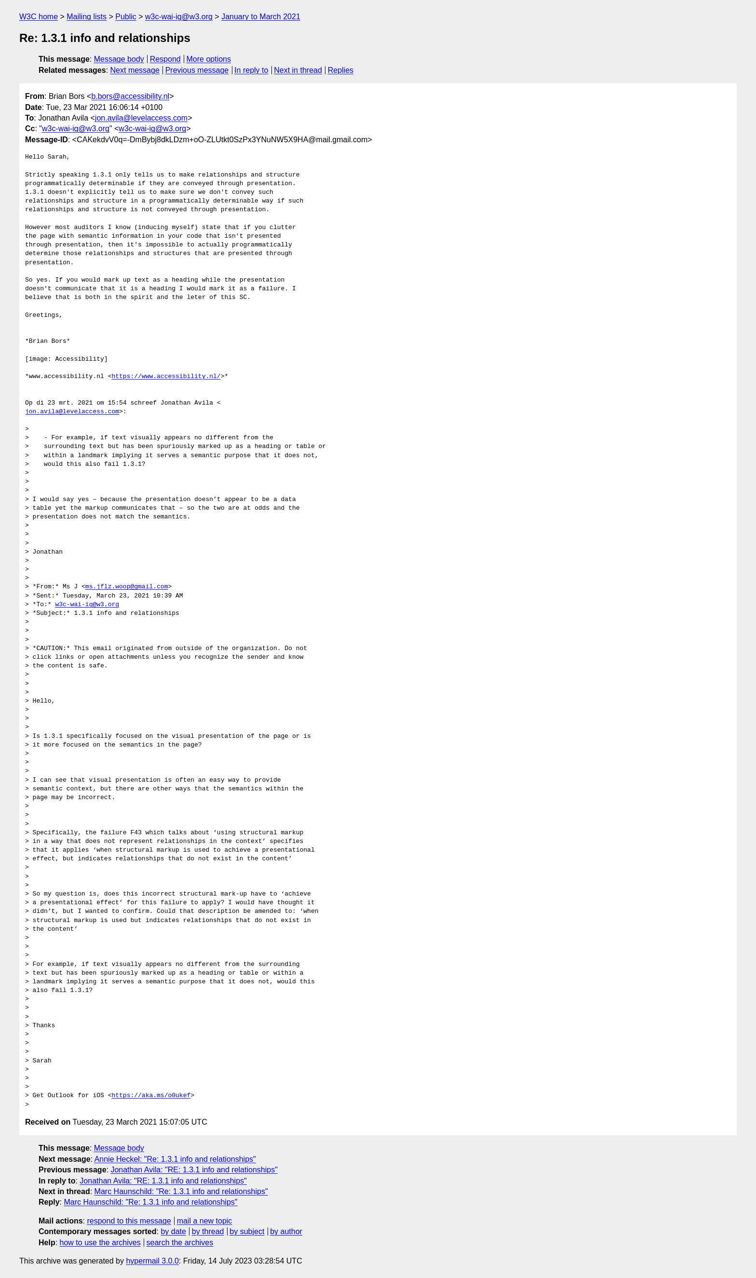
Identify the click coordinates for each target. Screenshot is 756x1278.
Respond (165, 59)
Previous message (197, 70)
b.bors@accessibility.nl (130, 96)
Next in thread (298, 70)
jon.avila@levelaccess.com (141, 118)
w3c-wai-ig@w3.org (179, 17)
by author (286, 1231)
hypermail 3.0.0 (152, 1261)
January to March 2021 (260, 17)
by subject (247, 1231)
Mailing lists (87, 17)
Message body (119, 59)
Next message (135, 70)
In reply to (251, 70)
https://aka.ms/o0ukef (150, 1095)
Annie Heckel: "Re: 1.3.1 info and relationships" (175, 1159)
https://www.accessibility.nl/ (165, 376)
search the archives (180, 1242)
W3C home (38, 17)
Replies (340, 70)
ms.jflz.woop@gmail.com (126, 587)
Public (125, 17)
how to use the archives (100, 1242)
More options (209, 59)
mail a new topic (204, 1221)
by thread (208, 1231)
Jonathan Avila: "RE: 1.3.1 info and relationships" (193, 1170)
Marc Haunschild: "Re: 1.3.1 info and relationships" (181, 1191)
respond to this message (129, 1221)
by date (173, 1231)
